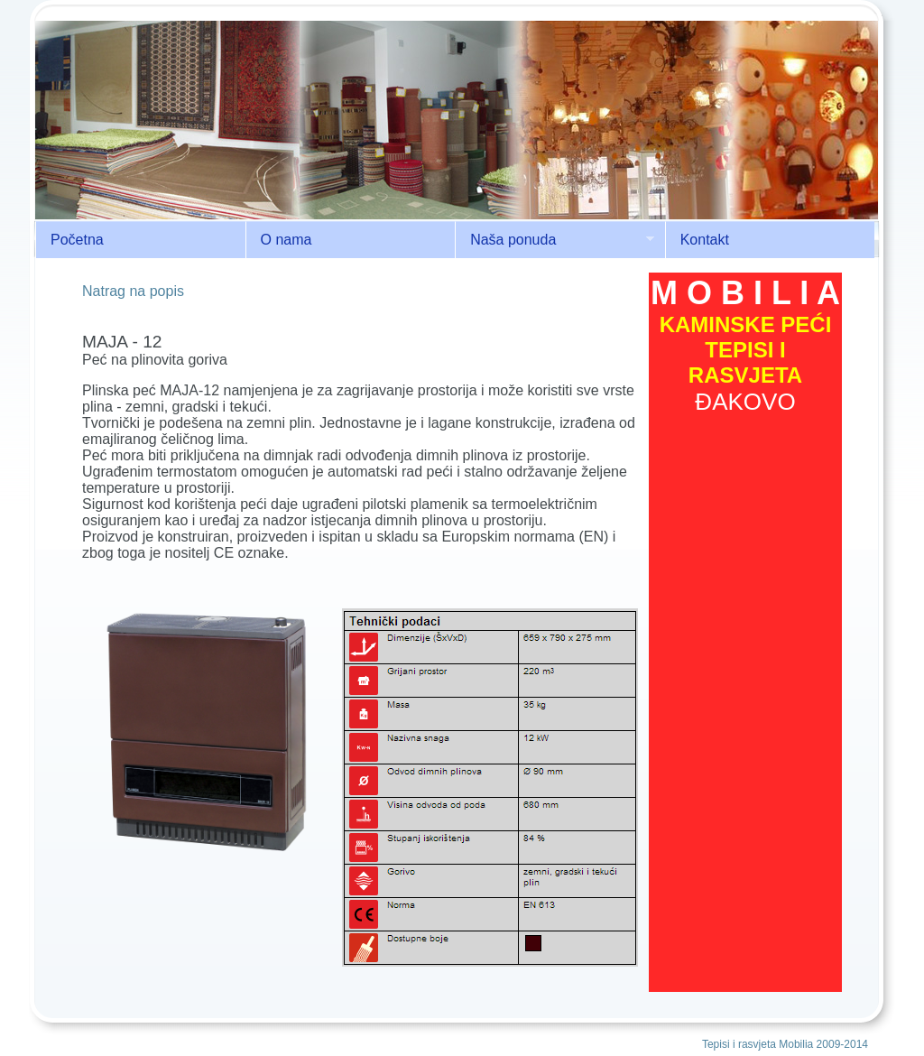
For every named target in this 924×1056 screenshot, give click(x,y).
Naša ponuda (554, 240)
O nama (286, 239)
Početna (77, 239)
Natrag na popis (133, 291)
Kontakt (704, 239)
